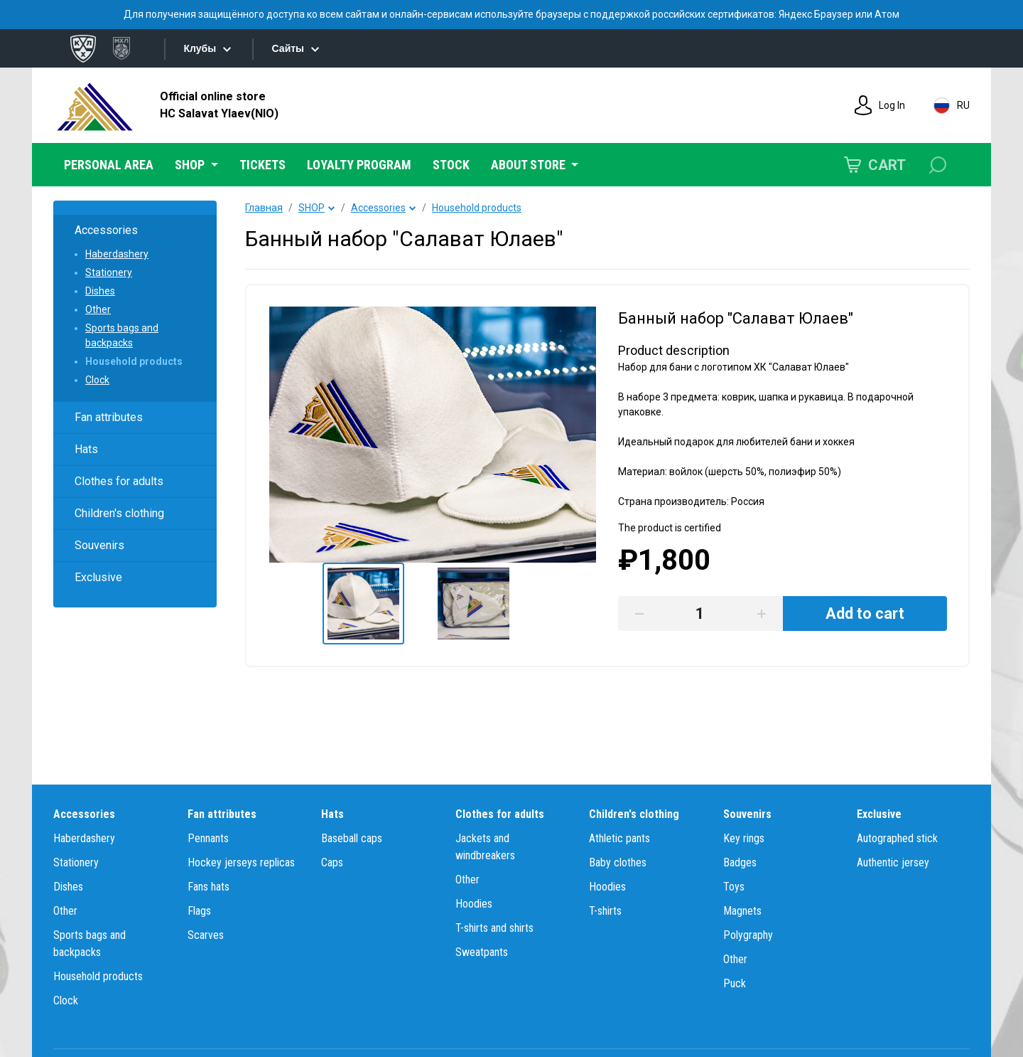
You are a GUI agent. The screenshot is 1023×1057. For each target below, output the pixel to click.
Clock (97, 380)
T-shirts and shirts (494, 928)
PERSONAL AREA (108, 164)
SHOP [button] (191, 164)
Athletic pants (619, 838)
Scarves (206, 935)
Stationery (108, 272)
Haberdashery (116, 254)
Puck (734, 983)
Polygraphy (748, 935)
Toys (734, 886)
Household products (134, 361)
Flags (199, 911)
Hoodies (473, 903)
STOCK (451, 164)
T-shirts (605, 911)
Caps (332, 862)
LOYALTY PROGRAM (359, 164)
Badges (740, 862)
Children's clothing (119, 513)
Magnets (742, 911)
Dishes (100, 291)
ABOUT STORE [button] (529, 164)
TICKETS (262, 164)
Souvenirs (99, 545)
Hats (86, 449)
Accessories (106, 230)
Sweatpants (481, 952)
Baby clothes (617, 862)
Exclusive (98, 577)
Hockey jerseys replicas (241, 862)
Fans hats (208, 886)
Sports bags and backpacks (121, 335)
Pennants (208, 838)
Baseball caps (351, 838)
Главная (264, 207)
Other (98, 309)
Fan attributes (109, 417)
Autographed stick (897, 838)
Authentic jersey (893, 862)
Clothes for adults (119, 481)
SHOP (311, 207)
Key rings (743, 838)
